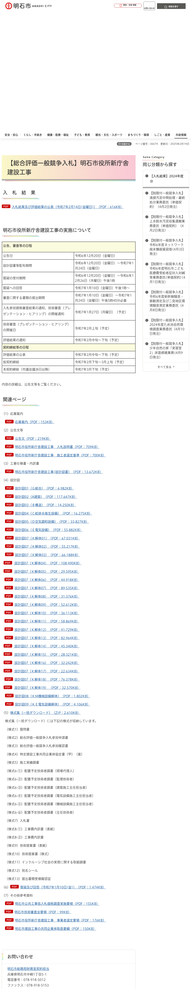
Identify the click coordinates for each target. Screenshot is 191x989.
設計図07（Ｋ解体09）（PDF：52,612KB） (46, 485)
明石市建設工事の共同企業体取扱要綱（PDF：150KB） (55, 809)
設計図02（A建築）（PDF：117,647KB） (46, 377)
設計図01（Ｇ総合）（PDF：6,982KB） (44, 369)
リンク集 (24, 917)
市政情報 (17, 899)
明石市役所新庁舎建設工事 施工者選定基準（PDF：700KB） (60, 335)
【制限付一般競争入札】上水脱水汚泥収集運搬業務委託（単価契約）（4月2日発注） (167, 104)
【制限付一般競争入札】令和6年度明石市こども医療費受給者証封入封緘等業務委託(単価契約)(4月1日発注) (167, 153)
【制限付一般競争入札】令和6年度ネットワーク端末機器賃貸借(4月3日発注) (167, 127)
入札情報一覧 (45, 899)
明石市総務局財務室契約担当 (28, 849)
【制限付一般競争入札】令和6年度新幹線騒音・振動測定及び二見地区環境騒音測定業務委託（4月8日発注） (167, 181)
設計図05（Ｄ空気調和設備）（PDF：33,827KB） (52, 402)
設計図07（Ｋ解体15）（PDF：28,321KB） (46, 535)
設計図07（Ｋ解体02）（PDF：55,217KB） (47, 427)
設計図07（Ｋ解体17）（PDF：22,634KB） (46, 551)
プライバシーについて (131, 911)
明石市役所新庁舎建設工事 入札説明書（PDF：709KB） (57, 327)
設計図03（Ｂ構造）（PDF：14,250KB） (45, 385)
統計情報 (112, 955)
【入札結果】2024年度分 (166, 59)
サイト (49, 917)
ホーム (5, 899)
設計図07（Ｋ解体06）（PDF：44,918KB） (46, 460)
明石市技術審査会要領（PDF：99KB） (42, 792)
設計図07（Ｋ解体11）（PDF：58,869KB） (46, 502)
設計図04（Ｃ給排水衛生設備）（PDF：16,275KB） (53, 394)
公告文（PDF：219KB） (33, 319)
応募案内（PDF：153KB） (34, 302)
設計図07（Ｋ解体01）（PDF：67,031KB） (47, 419)
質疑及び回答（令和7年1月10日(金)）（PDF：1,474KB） (63, 767)
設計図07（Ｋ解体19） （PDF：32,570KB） (47, 568)
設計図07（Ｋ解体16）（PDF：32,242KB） (46, 543)
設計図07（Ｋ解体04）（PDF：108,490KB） (47, 443)
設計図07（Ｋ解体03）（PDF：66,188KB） (47, 435)
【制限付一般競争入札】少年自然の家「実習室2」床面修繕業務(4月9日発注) (167, 231)
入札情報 (30, 899)
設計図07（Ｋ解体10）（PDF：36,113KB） (46, 493)
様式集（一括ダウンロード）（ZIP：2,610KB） (45, 593)
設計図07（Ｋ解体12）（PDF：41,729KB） (46, 510)
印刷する (125, 25)
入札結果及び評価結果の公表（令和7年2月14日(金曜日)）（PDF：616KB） (67, 87)
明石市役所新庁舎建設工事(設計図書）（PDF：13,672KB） (59, 352)
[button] (114, 5)
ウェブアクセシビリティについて (80, 911)
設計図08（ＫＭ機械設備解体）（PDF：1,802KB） (52, 576)
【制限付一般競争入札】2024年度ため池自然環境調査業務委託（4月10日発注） (167, 207)
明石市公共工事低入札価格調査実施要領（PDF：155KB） (57, 784)
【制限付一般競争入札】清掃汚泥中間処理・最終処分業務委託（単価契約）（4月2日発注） (167, 80)
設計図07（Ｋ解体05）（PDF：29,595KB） (46, 452)
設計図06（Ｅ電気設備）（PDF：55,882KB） (48, 410)
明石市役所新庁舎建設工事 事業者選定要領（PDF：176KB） (60, 801)
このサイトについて (31, 911)
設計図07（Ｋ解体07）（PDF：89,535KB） (46, 468)
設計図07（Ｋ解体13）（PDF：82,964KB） (46, 518)
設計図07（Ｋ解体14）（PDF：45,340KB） (46, 526)
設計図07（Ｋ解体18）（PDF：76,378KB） (46, 560)
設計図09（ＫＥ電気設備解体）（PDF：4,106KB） (52, 585)
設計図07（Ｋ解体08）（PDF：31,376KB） (46, 477)
